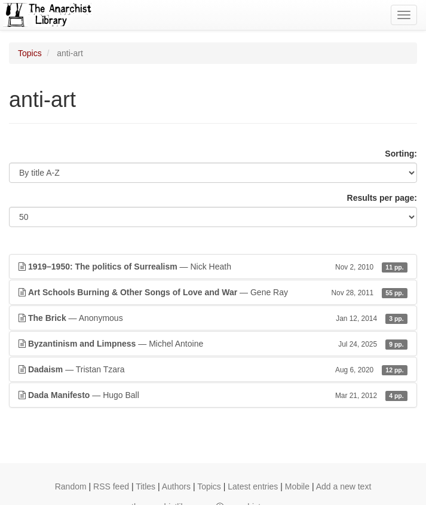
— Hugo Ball (213, 395)
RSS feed (111, 486)
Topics (30, 53)
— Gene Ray (213, 292)
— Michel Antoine (213, 344)
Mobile (297, 486)
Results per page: (382, 198)
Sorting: (401, 153)
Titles (145, 486)
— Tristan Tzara (213, 369)
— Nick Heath (213, 267)
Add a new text (344, 486)
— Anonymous (213, 318)
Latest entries (253, 486)
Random (71, 486)
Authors (176, 486)
